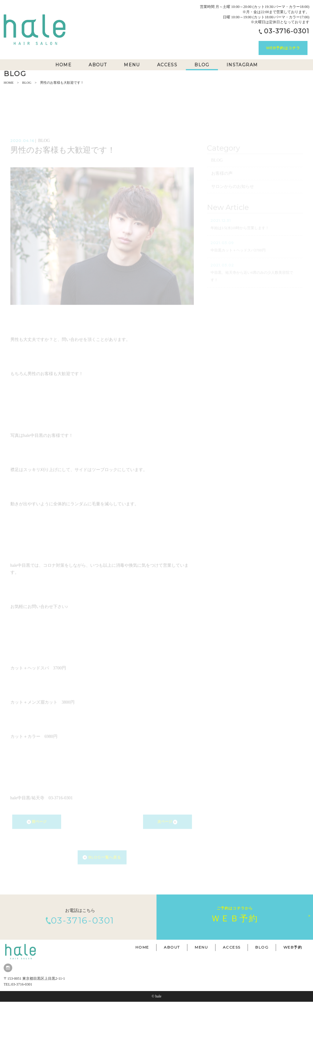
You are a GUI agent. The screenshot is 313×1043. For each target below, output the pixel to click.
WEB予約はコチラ (283, 48)
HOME (8, 124)
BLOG (26, 124)
